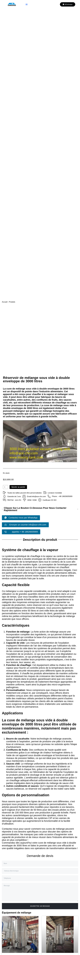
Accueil (4, 302)
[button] (26, 4)
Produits (12, 302)
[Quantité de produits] (5, 487)
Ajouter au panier (18, 487)
